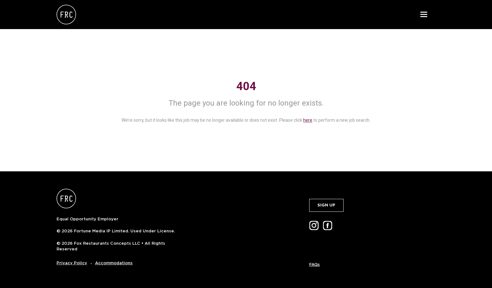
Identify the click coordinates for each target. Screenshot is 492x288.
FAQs (314, 264)
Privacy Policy (72, 262)
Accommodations (114, 262)
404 (246, 86)
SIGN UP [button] (326, 205)
